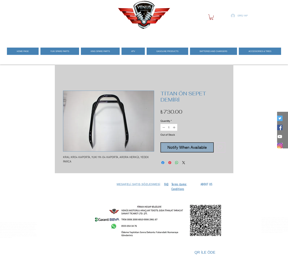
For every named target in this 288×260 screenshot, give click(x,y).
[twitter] (280, 118)
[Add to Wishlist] (220, 147)
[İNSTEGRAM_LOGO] (280, 145)
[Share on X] (183, 162)
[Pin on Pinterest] (170, 162)
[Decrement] (163, 127)
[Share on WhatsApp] (177, 162)
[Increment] (174, 127)
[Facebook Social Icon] (280, 127)
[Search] (229, 35)
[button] (211, 17)
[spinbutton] (169, 127)
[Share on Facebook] (163, 162)
